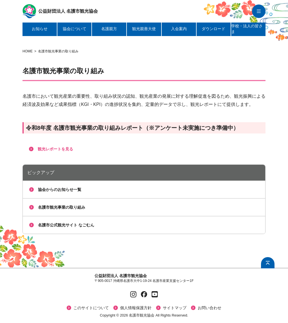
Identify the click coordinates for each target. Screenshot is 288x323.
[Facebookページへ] (144, 294)
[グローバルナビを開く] (259, 11)
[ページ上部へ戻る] (267, 262)
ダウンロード (213, 28)
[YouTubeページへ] (155, 294)
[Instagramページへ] (133, 294)
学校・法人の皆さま (247, 29)
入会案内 (179, 28)
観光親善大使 (144, 28)
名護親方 (109, 28)
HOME (27, 51)
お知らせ (40, 28)
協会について (74, 28)
